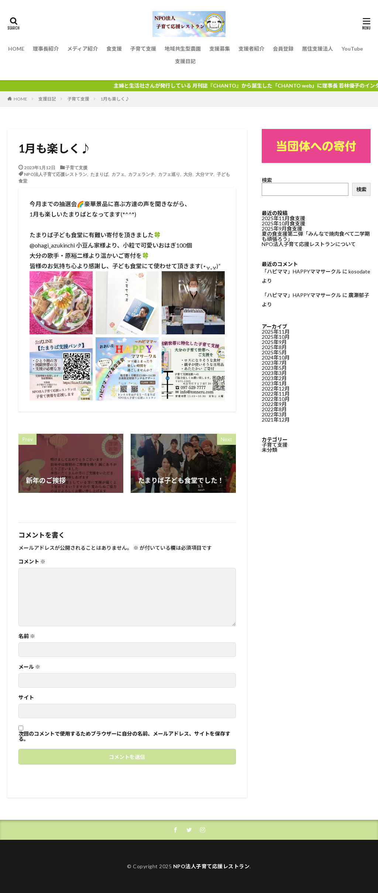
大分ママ (204, 174)
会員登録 (283, 48)
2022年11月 (276, 393)
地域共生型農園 (183, 48)
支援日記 (185, 61)
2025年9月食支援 (282, 228)
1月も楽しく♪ (115, 99)
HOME (16, 48)
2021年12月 (276, 419)
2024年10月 (276, 357)
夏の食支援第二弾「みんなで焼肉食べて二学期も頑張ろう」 (316, 236)
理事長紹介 (46, 48)
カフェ (118, 174)
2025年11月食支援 (283, 218)
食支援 (114, 48)
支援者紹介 (251, 48)
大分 (187, 174)
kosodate (359, 271)
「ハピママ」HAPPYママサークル (301, 271)
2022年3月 (274, 414)
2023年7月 (274, 362)
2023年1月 (274, 383)
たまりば (99, 174)
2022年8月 (274, 409)
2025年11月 (276, 331)
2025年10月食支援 (283, 223)
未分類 (269, 449)
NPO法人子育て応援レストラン (55, 174)
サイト (26, 697)
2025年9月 (274, 341)
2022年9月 (274, 404)
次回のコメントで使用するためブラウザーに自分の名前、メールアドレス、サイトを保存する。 (124, 736)
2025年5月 (274, 352)
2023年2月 (274, 378)
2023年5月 (274, 367)
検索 (267, 180)
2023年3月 (274, 372)
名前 (26, 636)
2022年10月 (276, 398)
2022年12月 (276, 388)
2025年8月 (274, 347)
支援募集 (219, 48)
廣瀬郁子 (358, 295)
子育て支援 (143, 48)
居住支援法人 (317, 48)
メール (29, 666)
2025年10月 (276, 336)
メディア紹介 (82, 48)
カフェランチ (141, 174)
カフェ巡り (169, 174)
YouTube (352, 48)
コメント (31, 561)
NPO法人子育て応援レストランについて (309, 244)
